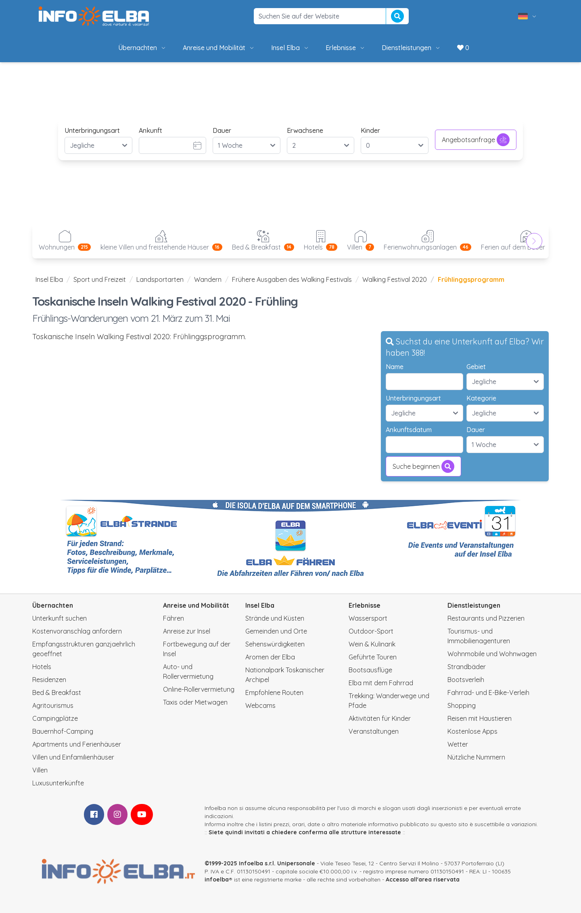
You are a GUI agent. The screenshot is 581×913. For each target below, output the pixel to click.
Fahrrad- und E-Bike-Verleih (488, 692)
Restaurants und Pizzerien (486, 618)
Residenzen (49, 680)
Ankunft (150, 130)
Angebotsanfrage (476, 139)
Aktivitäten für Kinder (380, 718)
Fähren (173, 618)
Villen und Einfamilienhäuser (73, 757)
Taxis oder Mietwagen (195, 702)
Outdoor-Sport (371, 631)
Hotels (41, 667)
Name (394, 367)
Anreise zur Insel (186, 631)
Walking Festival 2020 (394, 279)
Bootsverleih (465, 680)
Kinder (370, 130)
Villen (40, 770)
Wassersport (368, 618)
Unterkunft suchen (59, 618)
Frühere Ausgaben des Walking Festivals (292, 279)
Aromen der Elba (270, 657)
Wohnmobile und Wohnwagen (492, 654)
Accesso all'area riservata (423, 879)
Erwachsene (305, 130)
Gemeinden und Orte (276, 631)
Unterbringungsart (92, 130)
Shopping (461, 705)
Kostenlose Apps (472, 731)
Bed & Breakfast (56, 692)
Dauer (222, 130)
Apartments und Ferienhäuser (76, 744)
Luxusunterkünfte (58, 783)
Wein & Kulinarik (372, 644)
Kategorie (481, 398)
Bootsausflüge (370, 670)
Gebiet (476, 367)
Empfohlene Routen (274, 692)
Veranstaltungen (374, 731)
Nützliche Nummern (476, 757)
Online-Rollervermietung (198, 689)
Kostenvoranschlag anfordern (77, 631)
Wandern (208, 279)
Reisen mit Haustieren (479, 718)
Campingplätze (55, 718)
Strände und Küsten (274, 618)
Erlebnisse (346, 48)
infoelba (217, 879)
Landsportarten (160, 279)
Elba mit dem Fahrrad (381, 683)
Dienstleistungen (411, 48)
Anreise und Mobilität (219, 48)
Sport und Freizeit (99, 279)
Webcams (260, 705)
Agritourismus (52, 705)
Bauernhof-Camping (62, 731)
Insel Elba (290, 48)
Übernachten (142, 48)
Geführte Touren (373, 657)
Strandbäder (466, 667)
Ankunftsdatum (409, 430)
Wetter (457, 744)
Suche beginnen (423, 466)
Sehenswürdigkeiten (275, 644)
